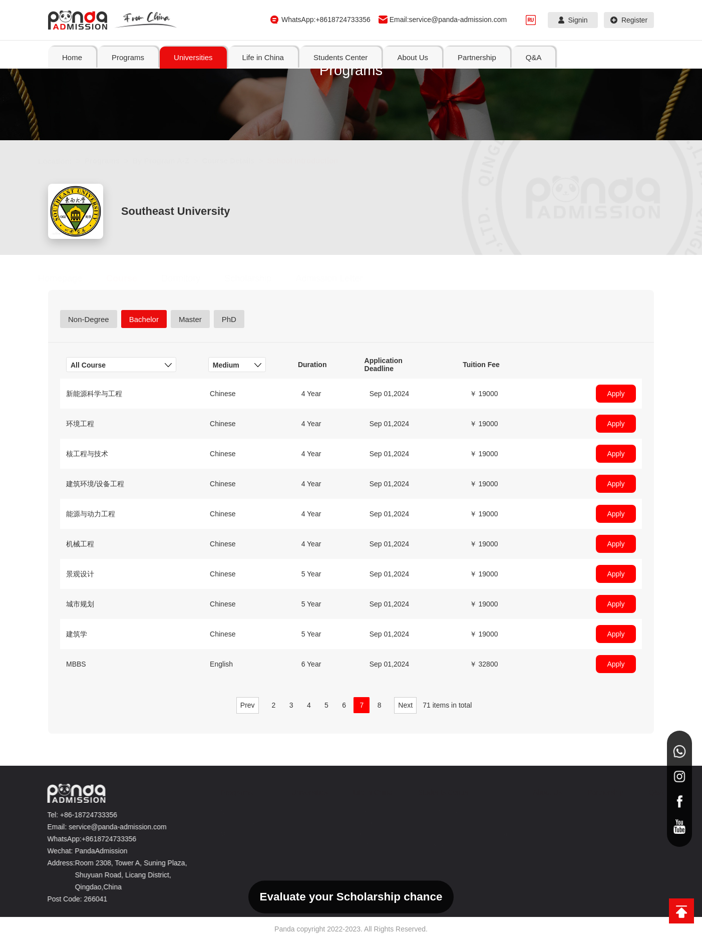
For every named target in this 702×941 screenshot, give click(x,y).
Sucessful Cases (434, 811)
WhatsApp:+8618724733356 (326, 20)
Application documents (442, 822)
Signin (573, 20)
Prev (247, 705)
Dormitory (190, 278)
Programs (112, 160)
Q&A (650, 792)
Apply (615, 394)
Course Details (238, 160)
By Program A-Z (170, 160)
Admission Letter (339, 278)
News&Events (431, 844)
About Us (541, 792)
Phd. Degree (231, 845)
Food (354, 833)
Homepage (70, 278)
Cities (355, 811)
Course (131, 278)
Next (405, 705)
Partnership (600, 792)
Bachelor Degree (237, 823)
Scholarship (257, 278)
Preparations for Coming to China (456, 833)
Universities (303, 792)
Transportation (366, 822)
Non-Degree (231, 812)
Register (628, 20)
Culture (357, 844)
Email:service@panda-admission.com (448, 20)
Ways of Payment (435, 855)
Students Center (437, 792)
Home (72, 57)
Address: (58, 863)
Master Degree (234, 834)
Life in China (367, 792)
